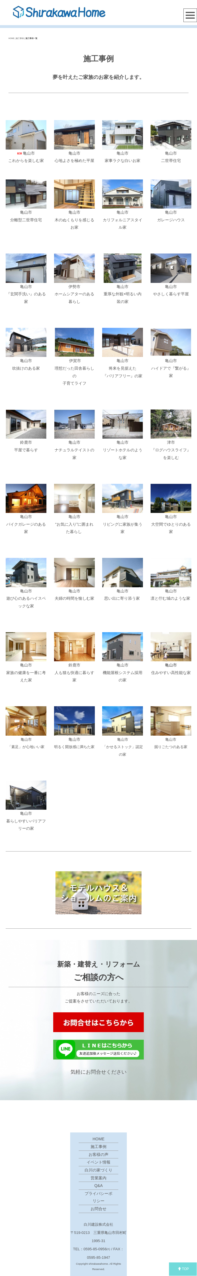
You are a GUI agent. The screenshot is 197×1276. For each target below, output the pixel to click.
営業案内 (98, 1178)
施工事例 (98, 1146)
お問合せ (98, 1208)
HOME (11, 38)
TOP (183, 1269)
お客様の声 (98, 1154)
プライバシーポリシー (98, 1197)
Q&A (98, 1185)
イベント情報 (98, 1162)
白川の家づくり (98, 1170)
